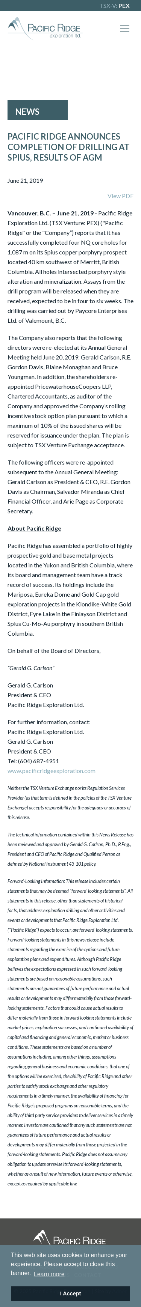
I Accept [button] (70, 1293)
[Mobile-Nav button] (124, 28)
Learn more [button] (49, 1274)
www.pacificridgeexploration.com (52, 770)
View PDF (120, 195)
